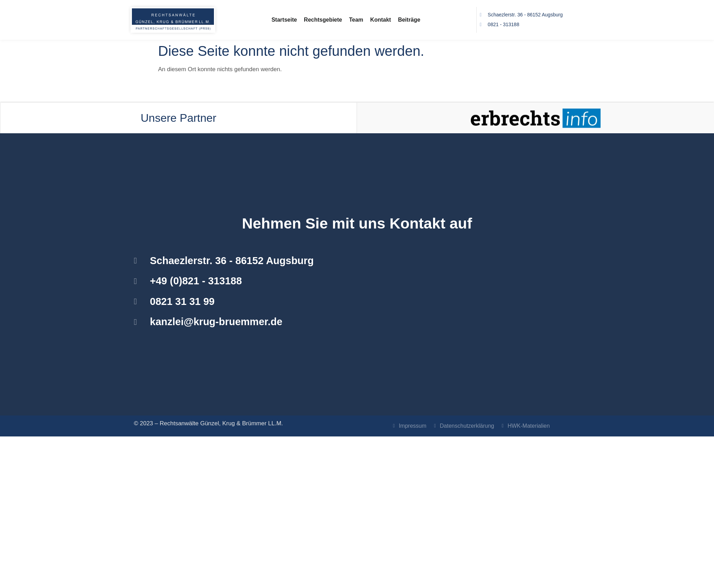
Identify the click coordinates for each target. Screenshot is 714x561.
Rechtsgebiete (323, 20)
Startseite (284, 20)
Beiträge (409, 20)
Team (356, 20)
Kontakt (380, 20)
